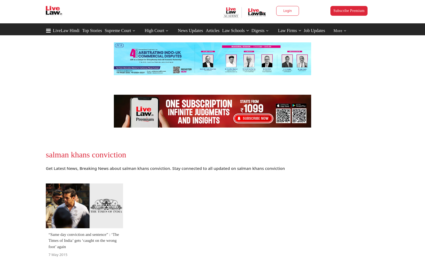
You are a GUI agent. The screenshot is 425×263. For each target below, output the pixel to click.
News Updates (190, 30)
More (340, 31)
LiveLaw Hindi (66, 30)
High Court (154, 30)
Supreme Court (118, 30)
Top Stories (92, 30)
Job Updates (314, 30)
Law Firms (289, 30)
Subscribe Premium (349, 11)
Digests (258, 30)
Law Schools (235, 30)
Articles (213, 30)
